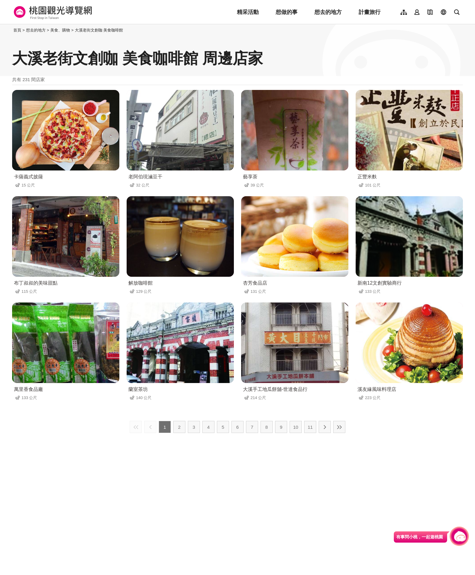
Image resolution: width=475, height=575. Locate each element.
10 (295, 427)
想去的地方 (328, 12)
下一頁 (325, 427)
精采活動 (248, 12)
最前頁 (136, 427)
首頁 (17, 30)
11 (310, 427)
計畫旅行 (369, 12)
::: (10, 30)
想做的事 (286, 12)
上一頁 (150, 427)
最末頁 (339, 427)
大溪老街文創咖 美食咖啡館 (99, 30)
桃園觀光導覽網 (52, 12)
